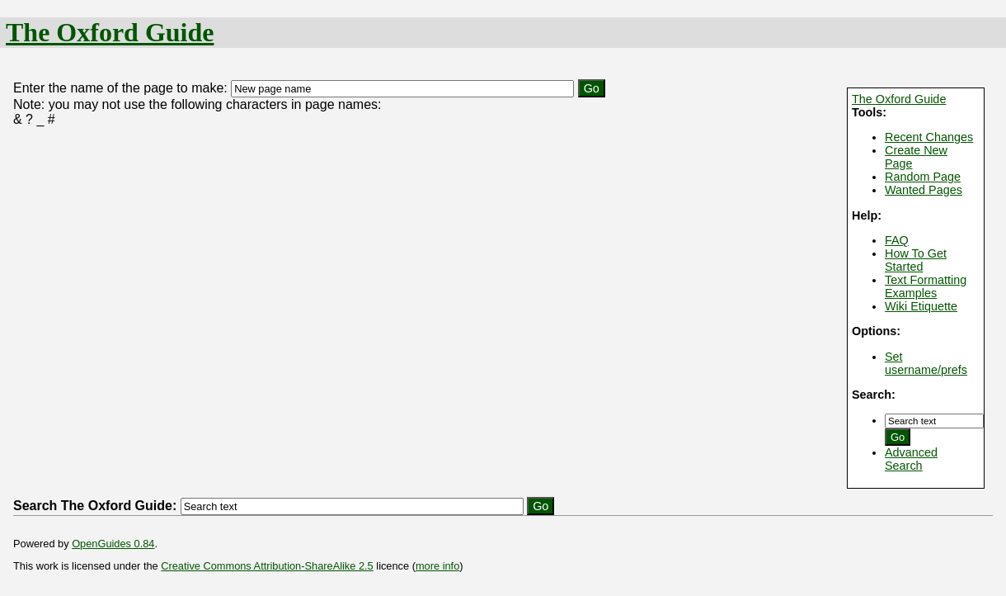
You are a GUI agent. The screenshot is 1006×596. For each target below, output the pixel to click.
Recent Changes (929, 137)
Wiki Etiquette (921, 306)
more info (437, 566)
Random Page (923, 176)
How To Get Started (916, 260)
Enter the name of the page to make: (120, 88)
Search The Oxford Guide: (94, 506)
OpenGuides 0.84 (113, 543)
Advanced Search (911, 459)
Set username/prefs (926, 363)
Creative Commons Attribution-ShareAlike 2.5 (267, 566)
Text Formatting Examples (925, 286)
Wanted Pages (923, 189)
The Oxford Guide (110, 32)
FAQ (897, 240)
